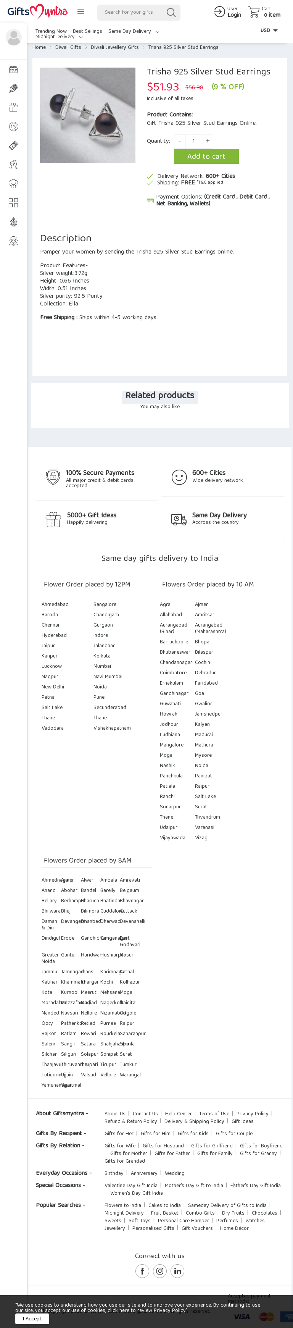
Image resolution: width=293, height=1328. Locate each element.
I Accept (32, 1319)
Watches (255, 1221)
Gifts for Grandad (125, 1161)
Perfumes (227, 1221)
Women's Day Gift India (136, 1193)
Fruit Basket (165, 1213)
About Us (115, 1114)
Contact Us (145, 1114)
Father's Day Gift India (255, 1186)
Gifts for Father (172, 1153)
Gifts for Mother (128, 1153)
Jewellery (115, 1228)
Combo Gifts (200, 1213)
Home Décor (234, 1228)
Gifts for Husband (163, 1146)
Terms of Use (214, 1114)
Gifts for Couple (234, 1134)
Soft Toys (140, 1221)
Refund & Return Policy (131, 1121)
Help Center (178, 1114)
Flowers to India (123, 1205)
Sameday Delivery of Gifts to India (227, 1205)
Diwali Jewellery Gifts (115, 48)
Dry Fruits (233, 1213)
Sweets (113, 1221)
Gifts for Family (215, 1153)
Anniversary (144, 1173)
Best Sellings (87, 31)
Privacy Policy (253, 1114)
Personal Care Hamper (183, 1221)
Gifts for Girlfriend (212, 1146)
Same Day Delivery (133, 31)
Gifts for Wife (120, 1146)
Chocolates (264, 1213)
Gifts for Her (119, 1134)
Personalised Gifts (153, 1228)
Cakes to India (164, 1205)
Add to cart (206, 157)
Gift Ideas (243, 1121)
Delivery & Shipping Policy (194, 1121)
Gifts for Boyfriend (261, 1146)
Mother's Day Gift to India (194, 1186)
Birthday (114, 1173)
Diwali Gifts (68, 48)
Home (39, 48)
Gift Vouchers (197, 1228)
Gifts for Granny (258, 1153)
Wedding (175, 1173)
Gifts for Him (156, 1134)
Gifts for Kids (193, 1134)
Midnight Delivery (59, 37)
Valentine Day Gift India (131, 1186)
